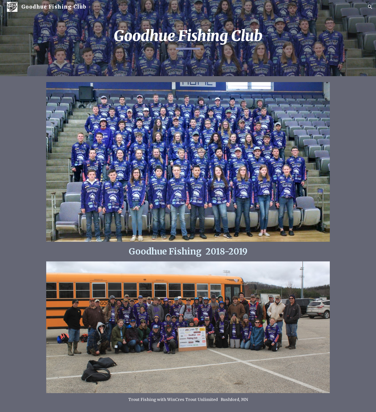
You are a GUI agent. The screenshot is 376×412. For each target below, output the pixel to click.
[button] (370, 7)
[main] (188, 38)
